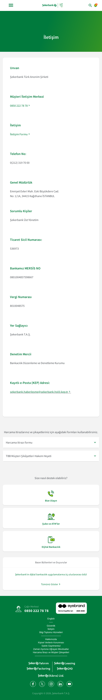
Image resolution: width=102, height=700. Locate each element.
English (50, 618)
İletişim (51, 629)
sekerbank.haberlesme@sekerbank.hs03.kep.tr (39, 392)
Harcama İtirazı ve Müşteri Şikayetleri (51, 652)
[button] (51, 442)
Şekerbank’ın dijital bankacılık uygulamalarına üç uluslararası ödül (51, 574)
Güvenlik (51, 626)
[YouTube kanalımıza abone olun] (69, 684)
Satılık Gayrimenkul (51, 646)
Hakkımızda (51, 639)
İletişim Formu (19, 134)
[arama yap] (86, 5)
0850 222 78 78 (19, 105)
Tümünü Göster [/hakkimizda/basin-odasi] (49, 584)
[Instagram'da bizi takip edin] (51, 684)
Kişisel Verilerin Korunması (51, 642)
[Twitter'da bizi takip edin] (42, 684)
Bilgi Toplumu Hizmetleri (51, 632)
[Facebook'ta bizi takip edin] (33, 684)
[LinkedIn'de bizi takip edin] (60, 684)
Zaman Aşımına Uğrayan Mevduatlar (51, 649)
